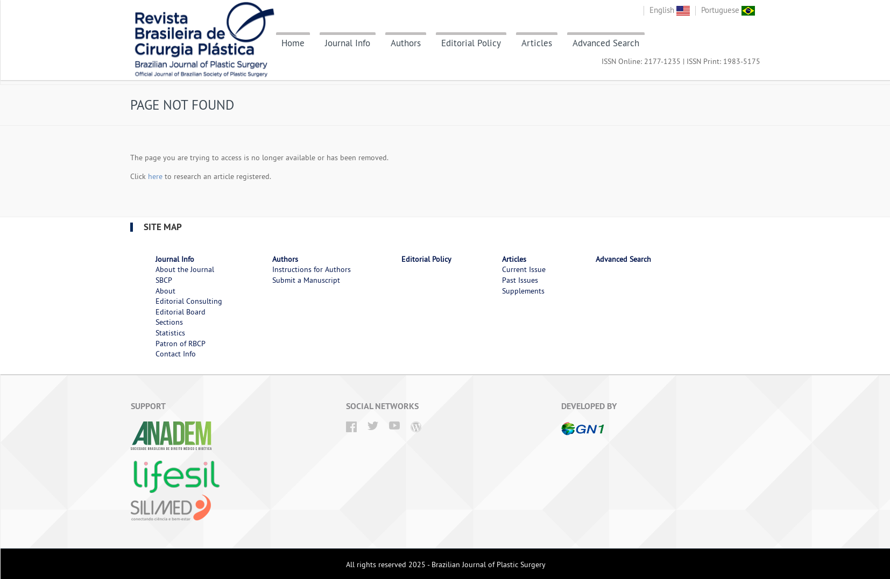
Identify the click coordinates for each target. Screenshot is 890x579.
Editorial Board (181, 312)
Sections (169, 322)
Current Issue (524, 269)
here (155, 176)
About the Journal (185, 269)
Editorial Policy (471, 43)
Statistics (170, 333)
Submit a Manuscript (306, 280)
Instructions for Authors (311, 269)
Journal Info (347, 43)
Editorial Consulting (189, 301)
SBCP (164, 280)
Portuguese (728, 10)
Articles (536, 43)
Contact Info (176, 354)
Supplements (523, 291)
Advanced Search (606, 43)
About (165, 291)
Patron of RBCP (181, 343)
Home (293, 43)
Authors (406, 43)
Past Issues (520, 280)
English (669, 10)
